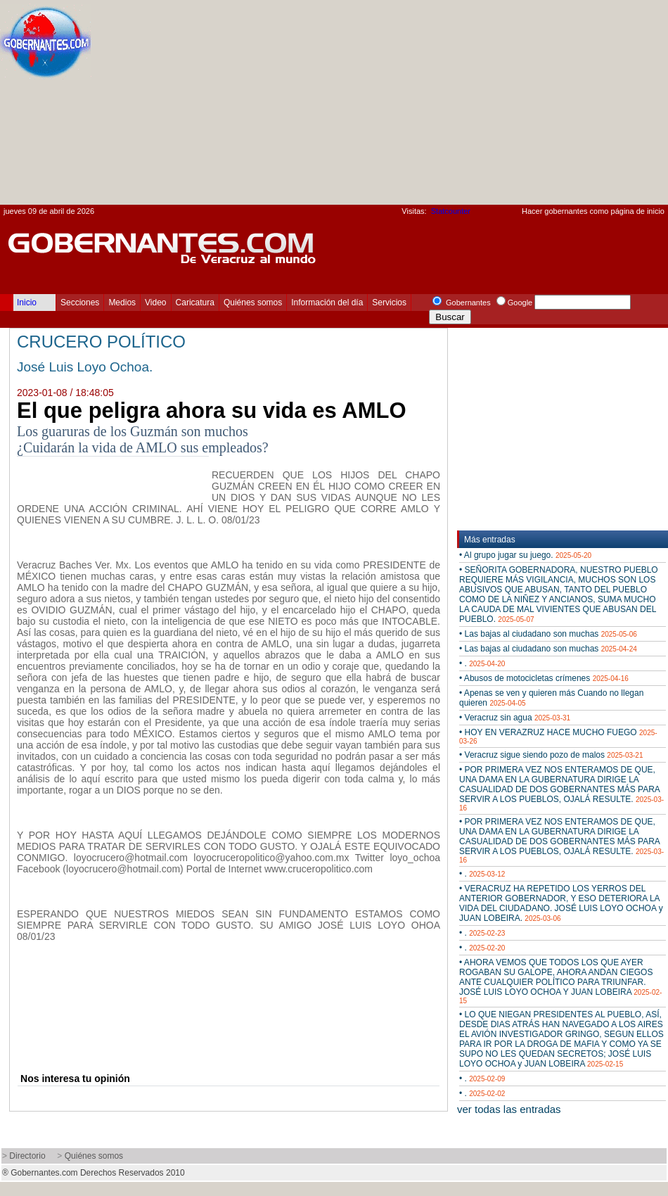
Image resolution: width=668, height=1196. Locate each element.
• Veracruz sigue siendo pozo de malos (551, 755)
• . (482, 663)
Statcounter (450, 211)
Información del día (327, 302)
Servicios (389, 302)
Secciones (79, 302)
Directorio (27, 1156)
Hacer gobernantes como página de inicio (593, 211)
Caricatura (195, 302)
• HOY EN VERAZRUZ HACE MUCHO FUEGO (558, 736)
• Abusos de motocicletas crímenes (544, 678)
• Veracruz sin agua (514, 718)
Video (155, 302)
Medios (122, 302)
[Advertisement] (499, 106)
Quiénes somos (253, 302)
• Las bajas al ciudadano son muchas (548, 634)
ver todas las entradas (509, 1109)
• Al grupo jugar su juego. (525, 555)
